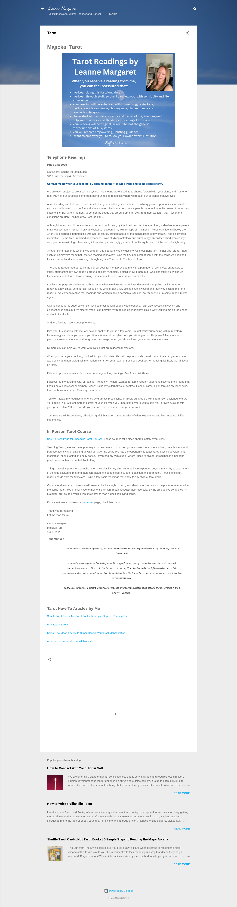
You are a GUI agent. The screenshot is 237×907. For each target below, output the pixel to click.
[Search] (195, 9)
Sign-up (57, 24)
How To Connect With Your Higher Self (70, 652)
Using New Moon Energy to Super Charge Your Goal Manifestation (86, 644)
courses (89, 513)
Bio (121, 24)
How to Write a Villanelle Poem (69, 815)
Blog (134, 24)
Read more (182, 804)
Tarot (108, 24)
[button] (188, 45)
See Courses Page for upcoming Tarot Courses (75, 450)
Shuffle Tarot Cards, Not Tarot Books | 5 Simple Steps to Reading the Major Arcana (107, 851)
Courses (91, 24)
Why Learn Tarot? (57, 635)
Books (73, 24)
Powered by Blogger (118, 890)
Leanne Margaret (62, 8)
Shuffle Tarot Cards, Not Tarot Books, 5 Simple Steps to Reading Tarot (88, 627)
